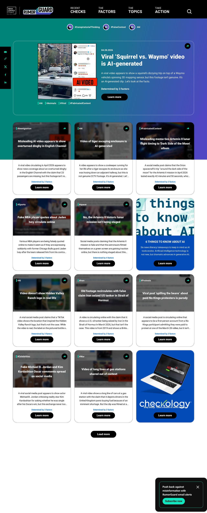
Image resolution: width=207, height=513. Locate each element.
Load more (103, 434)
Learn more (114, 97)
